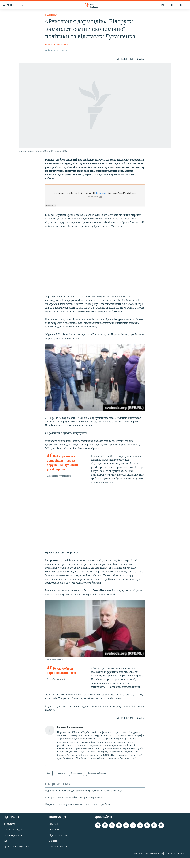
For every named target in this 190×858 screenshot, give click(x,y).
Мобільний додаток (14, 830)
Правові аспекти (58, 835)
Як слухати (9, 824)
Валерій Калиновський (57, 45)
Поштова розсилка (13, 835)
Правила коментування (16, 847)
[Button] (125, 59)
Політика (51, 14)
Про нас (53, 824)
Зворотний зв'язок (59, 847)
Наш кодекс (55, 830)
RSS (6, 841)
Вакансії (53, 841)
